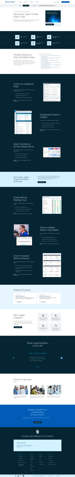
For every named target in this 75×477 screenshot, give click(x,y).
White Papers (32, 466)
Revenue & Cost (21, 460)
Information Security (51, 462)
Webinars (31, 462)
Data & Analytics (33, 5)
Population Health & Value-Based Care (21, 465)
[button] (26, 5)
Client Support (51, 460)
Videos (31, 468)
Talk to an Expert (50, 24)
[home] (11, 2)
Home (20, 5)
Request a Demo (51, 456)
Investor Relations (41, 464)
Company (40, 454)
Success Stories (32, 458)
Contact (50, 454)
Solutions (20, 454)
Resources (32, 454)
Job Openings (41, 462)
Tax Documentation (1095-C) (52, 464)
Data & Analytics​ (21, 456)
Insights (31, 460)
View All (15, 381)
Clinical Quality (21, 458)
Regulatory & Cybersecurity (22, 462)
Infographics (32, 470)
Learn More (19, 301)
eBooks (31, 464)
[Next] (61, 358)
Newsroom (40, 456)
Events (40, 458)
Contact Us (50, 458)
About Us (40, 460)
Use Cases (31, 456)
